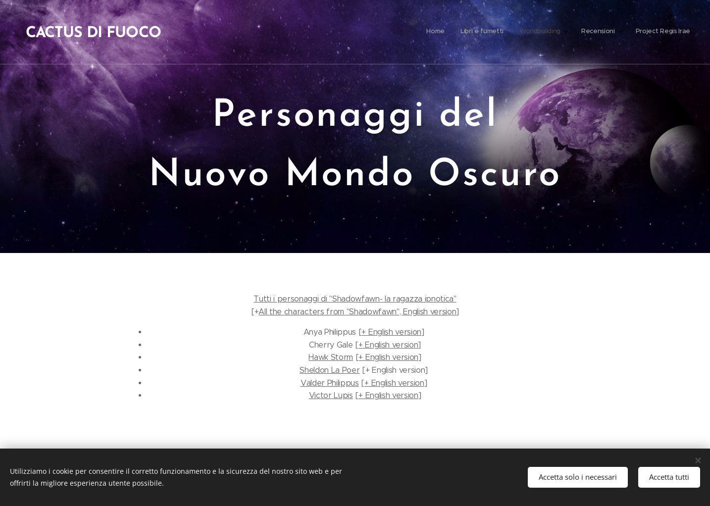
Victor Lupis (331, 395)
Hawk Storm (330, 357)
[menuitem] (619, 32)
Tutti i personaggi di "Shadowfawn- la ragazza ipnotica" (355, 299)
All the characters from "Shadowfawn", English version (357, 311)
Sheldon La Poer (329, 370)
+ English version (391, 332)
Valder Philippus (330, 383)
